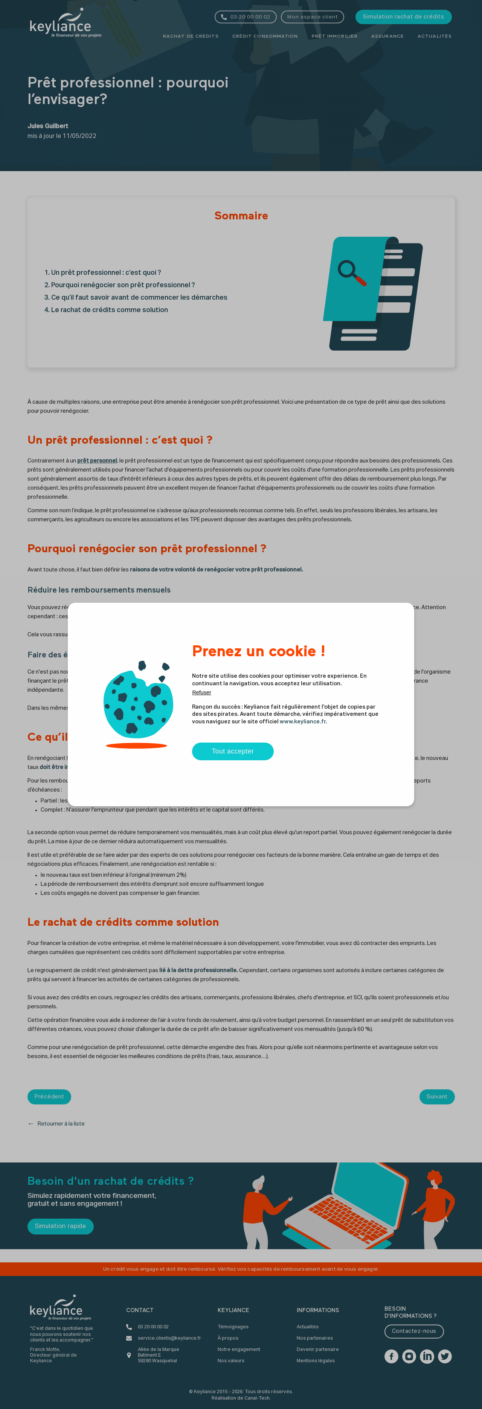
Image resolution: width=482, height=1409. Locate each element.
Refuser (201, 692)
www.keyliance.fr (303, 721)
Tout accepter (233, 751)
